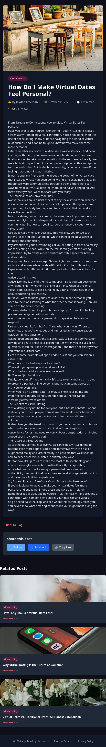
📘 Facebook (39, 547)
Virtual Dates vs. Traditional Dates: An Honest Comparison (42, 717)
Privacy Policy (85, 741)
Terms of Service (63, 741)
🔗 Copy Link (63, 547)
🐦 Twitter (16, 547)
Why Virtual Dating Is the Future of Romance (33, 665)
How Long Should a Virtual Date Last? (28, 613)
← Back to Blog (13, 525)
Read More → (10, 618)
